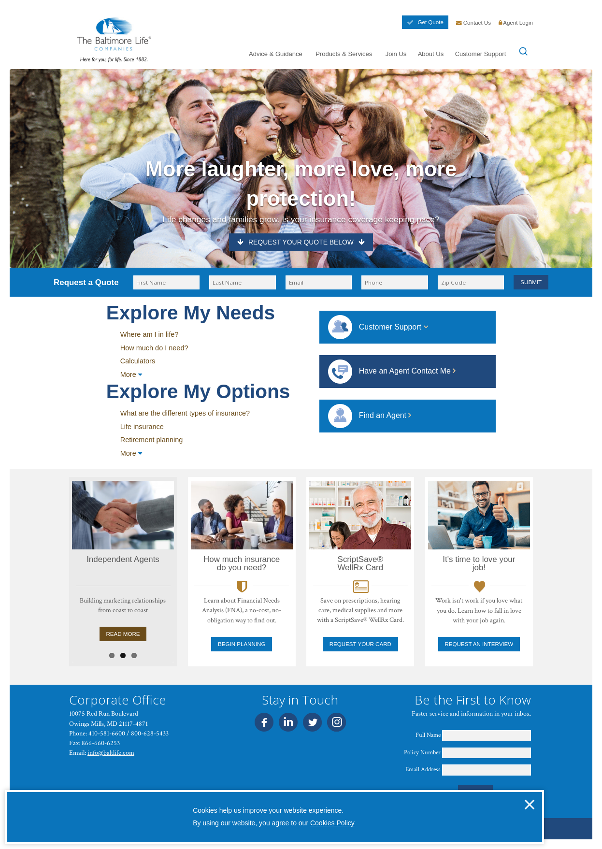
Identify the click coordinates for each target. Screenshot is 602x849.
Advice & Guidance (275, 54)
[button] (529, 804)
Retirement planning (151, 440)
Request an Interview (478, 644)
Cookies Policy (332, 823)
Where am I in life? (149, 334)
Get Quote (425, 22)
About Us (431, 54)
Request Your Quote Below (301, 242)
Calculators (137, 361)
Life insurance (142, 427)
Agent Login (516, 23)
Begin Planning (241, 644)
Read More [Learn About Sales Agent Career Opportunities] (100, 634)
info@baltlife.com (110, 752)
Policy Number (422, 752)
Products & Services (343, 54)
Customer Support (480, 54)
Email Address (423, 769)
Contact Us (473, 23)
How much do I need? (154, 348)
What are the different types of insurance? (185, 413)
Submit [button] (531, 282)
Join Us (396, 54)
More (131, 374)
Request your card (360, 644)
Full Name (428, 735)
